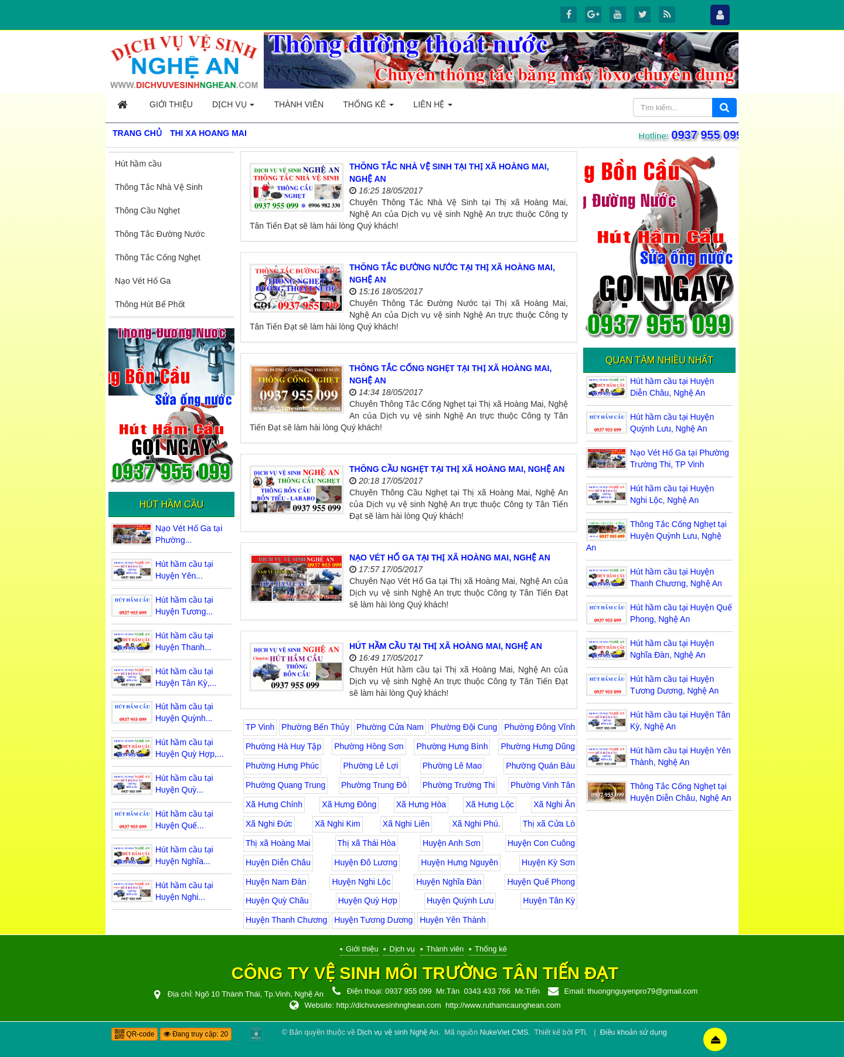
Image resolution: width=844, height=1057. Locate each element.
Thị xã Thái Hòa (367, 843)
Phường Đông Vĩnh (539, 727)
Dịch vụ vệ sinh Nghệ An (397, 1032)
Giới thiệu (362, 948)
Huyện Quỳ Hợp (367, 900)
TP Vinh (260, 727)
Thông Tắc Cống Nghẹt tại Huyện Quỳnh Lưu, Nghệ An (656, 535)
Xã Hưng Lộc (489, 804)
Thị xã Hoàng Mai (278, 843)
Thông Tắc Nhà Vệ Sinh (159, 187)
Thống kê (491, 948)
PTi (580, 1032)
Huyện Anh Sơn (452, 843)
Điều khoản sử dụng (633, 1032)
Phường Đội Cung (464, 727)
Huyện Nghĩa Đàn (449, 881)
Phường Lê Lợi (370, 765)
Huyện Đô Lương (365, 862)
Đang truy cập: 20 (196, 1034)
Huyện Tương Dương (373, 920)
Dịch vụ (402, 948)
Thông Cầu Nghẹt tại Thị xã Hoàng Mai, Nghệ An (456, 469)
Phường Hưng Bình (452, 746)
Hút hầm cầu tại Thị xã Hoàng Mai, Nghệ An (445, 646)
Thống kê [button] (368, 107)
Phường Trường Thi (459, 785)
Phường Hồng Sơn (368, 746)
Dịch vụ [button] (233, 107)
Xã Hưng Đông (349, 804)
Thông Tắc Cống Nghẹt (157, 257)
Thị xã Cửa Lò (549, 823)
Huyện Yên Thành (453, 920)
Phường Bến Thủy (315, 727)
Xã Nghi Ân (554, 804)
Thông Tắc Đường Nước (160, 234)
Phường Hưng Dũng (538, 746)
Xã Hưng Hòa (421, 804)
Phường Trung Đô (374, 785)
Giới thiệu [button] (171, 104)
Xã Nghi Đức (269, 823)
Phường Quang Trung (285, 785)
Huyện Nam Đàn (276, 881)
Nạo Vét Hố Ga (143, 281)
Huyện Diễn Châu (278, 862)
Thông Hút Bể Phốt (150, 304)
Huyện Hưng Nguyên (459, 862)
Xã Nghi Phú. (476, 823)
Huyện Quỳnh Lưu (460, 900)
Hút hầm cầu (138, 163)
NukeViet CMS (504, 1032)
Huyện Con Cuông (541, 843)
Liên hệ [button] (432, 107)
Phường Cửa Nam (390, 727)
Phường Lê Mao (452, 765)
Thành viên (445, 948)
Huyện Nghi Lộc (361, 881)
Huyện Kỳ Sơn (548, 862)
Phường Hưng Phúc (282, 765)
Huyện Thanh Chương (286, 920)
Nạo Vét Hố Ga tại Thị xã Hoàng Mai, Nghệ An (449, 557)
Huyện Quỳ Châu (277, 900)
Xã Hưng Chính (274, 804)
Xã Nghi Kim (337, 823)
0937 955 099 (705, 134)
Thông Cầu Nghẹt (147, 210)
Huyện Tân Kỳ (549, 900)
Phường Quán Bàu (540, 765)
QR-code (134, 1034)
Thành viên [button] (299, 104)
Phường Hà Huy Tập (283, 746)
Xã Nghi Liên (406, 823)
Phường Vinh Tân (543, 785)
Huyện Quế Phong (541, 881)
